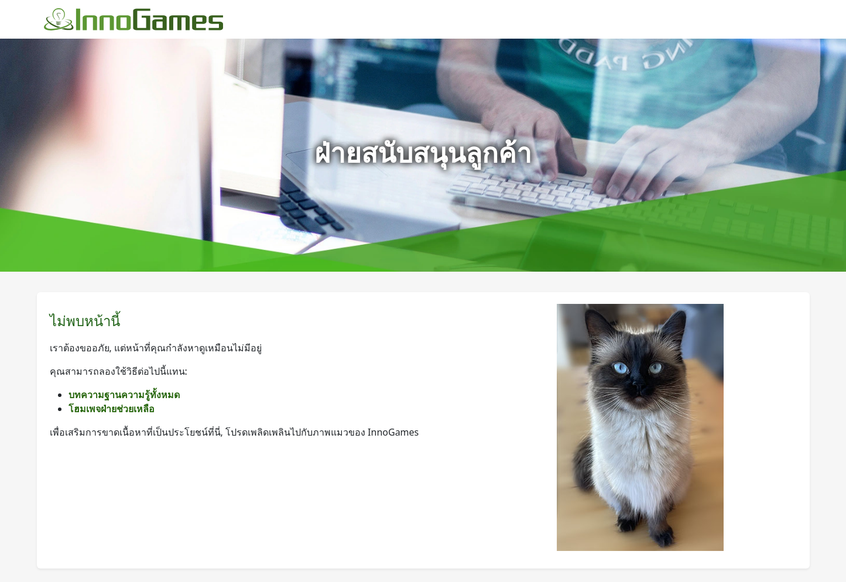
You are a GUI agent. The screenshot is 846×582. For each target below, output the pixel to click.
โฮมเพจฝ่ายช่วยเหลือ (111, 408)
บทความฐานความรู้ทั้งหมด (124, 394)
